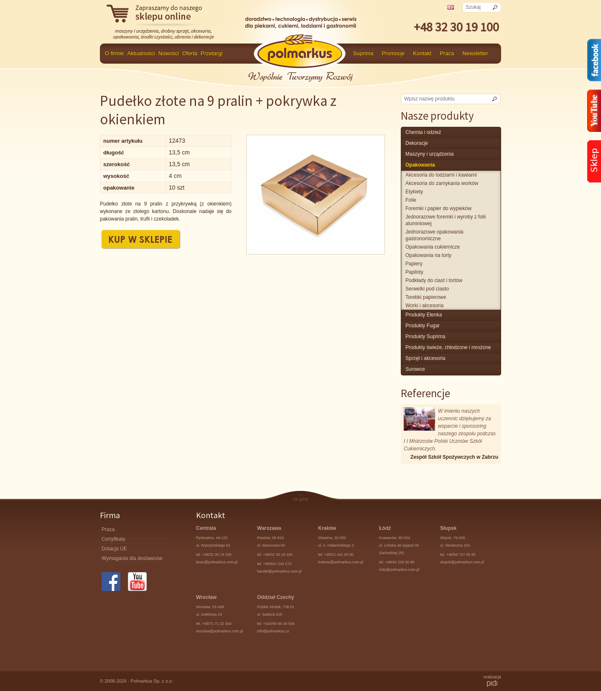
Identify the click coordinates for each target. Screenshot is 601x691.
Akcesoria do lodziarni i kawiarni (441, 175)
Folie (410, 200)
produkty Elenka (423, 315)
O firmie (114, 53)
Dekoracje (416, 143)
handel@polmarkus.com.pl (279, 571)
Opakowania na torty (428, 255)
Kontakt (422, 53)
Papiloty (414, 272)
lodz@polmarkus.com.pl (399, 570)
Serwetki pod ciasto (427, 289)
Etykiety (414, 192)
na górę (300, 498)
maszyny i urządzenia (429, 154)
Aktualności (141, 53)
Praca (447, 53)
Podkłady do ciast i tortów (433, 280)
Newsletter (475, 53)
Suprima (363, 53)
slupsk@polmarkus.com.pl (462, 562)
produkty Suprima (425, 336)
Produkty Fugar (422, 326)
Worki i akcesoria (424, 305)
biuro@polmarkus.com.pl (217, 562)
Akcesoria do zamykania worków (441, 183)
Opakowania (420, 165)
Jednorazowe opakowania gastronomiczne (434, 235)
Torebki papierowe (425, 297)
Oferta (189, 53)
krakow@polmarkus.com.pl (340, 562)
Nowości (168, 53)
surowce (415, 369)
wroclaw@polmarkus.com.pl (219, 631)
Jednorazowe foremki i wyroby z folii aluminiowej (445, 220)
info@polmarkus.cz (273, 631)
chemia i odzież (423, 132)
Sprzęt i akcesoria (425, 358)
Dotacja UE (114, 549)
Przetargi (211, 53)
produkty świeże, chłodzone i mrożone (448, 347)
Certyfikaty (113, 539)
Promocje (393, 53)
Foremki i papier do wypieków (438, 208)
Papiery (414, 264)
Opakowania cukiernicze (432, 247)
